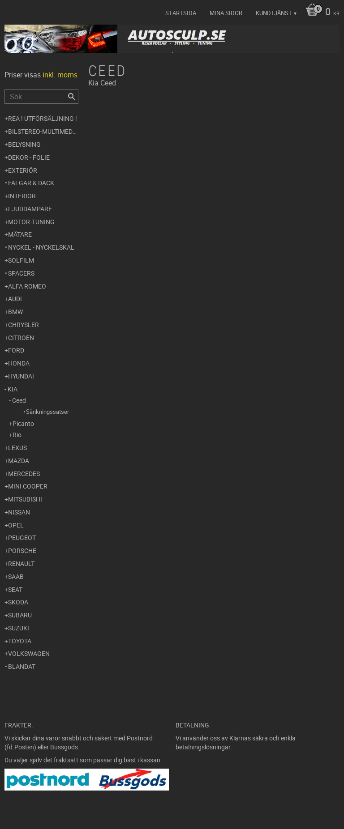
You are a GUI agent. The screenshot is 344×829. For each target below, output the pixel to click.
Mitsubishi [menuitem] (25, 499)
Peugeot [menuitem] (22, 537)
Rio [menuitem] (17, 434)
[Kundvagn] (320, 12)
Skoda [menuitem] (18, 602)
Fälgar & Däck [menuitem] (31, 183)
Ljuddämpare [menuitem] (30, 208)
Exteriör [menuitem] (22, 170)
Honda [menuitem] (19, 363)
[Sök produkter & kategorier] (41, 96)
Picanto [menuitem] (23, 423)
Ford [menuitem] (16, 350)
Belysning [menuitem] (24, 144)
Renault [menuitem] (21, 563)
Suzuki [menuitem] (18, 628)
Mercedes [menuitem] (24, 473)
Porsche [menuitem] (22, 550)
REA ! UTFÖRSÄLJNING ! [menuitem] (42, 118)
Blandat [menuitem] (21, 666)
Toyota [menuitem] (19, 641)
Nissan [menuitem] (19, 512)
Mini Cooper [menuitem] (27, 486)
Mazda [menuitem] (18, 460)
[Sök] (71, 96)
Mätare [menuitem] (20, 234)
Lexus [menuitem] (17, 447)
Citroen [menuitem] (21, 337)
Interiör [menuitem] (22, 195)
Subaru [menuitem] (20, 615)
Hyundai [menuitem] (21, 376)
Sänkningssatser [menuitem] (47, 412)
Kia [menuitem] (12, 389)
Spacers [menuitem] (21, 273)
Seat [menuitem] (15, 589)
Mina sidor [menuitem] (226, 13)
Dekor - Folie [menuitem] (29, 157)
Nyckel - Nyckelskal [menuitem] (41, 247)
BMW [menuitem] (15, 311)
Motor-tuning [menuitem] (31, 221)
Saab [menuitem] (16, 576)
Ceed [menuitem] (19, 400)
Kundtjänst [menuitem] (274, 13)
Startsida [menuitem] (180, 13)
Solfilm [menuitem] (21, 260)
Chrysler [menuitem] (23, 324)
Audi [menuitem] (15, 298)
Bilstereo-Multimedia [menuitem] (43, 131)
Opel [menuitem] (16, 525)
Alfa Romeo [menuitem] (27, 286)
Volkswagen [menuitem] (29, 653)
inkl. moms (60, 75)
